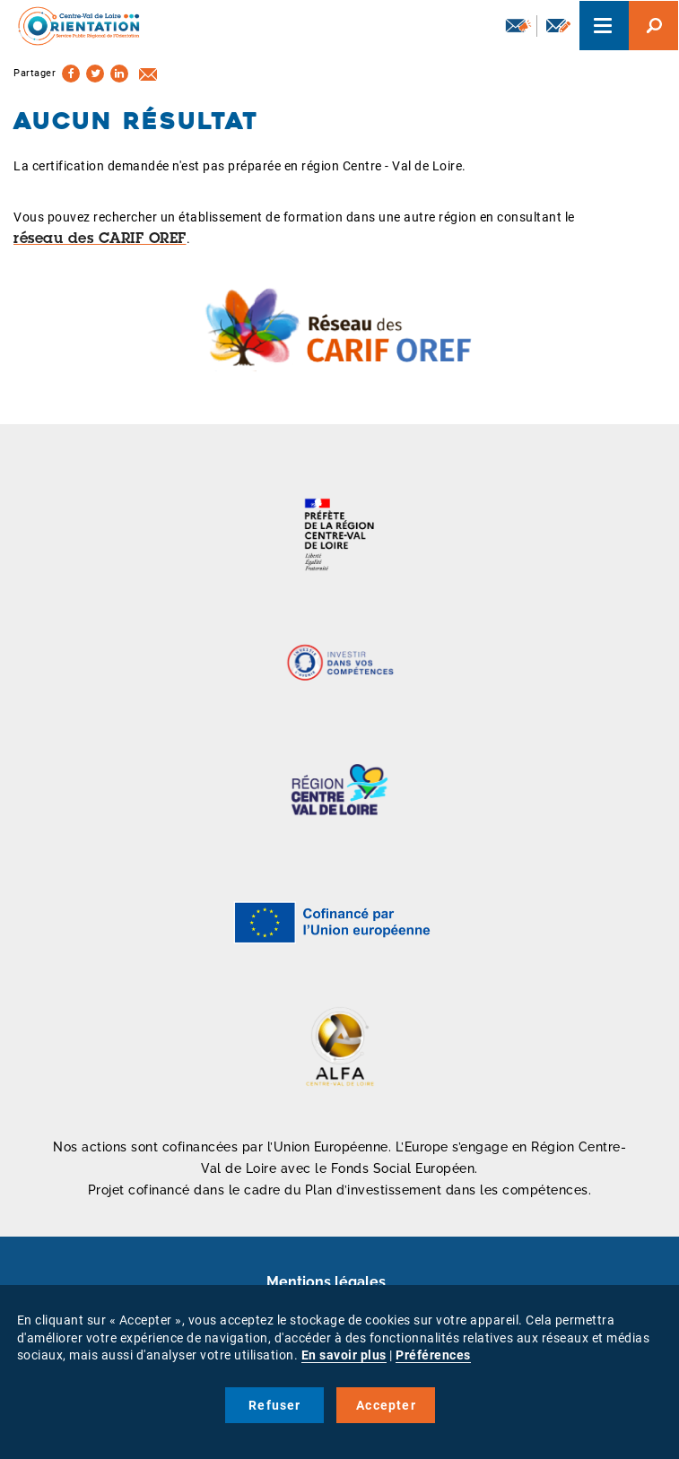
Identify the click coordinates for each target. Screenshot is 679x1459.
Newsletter (518, 25)
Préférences (433, 1355)
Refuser (274, 1405)
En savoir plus (344, 1355)
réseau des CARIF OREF (100, 239)
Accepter (386, 1405)
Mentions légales (326, 1281)
